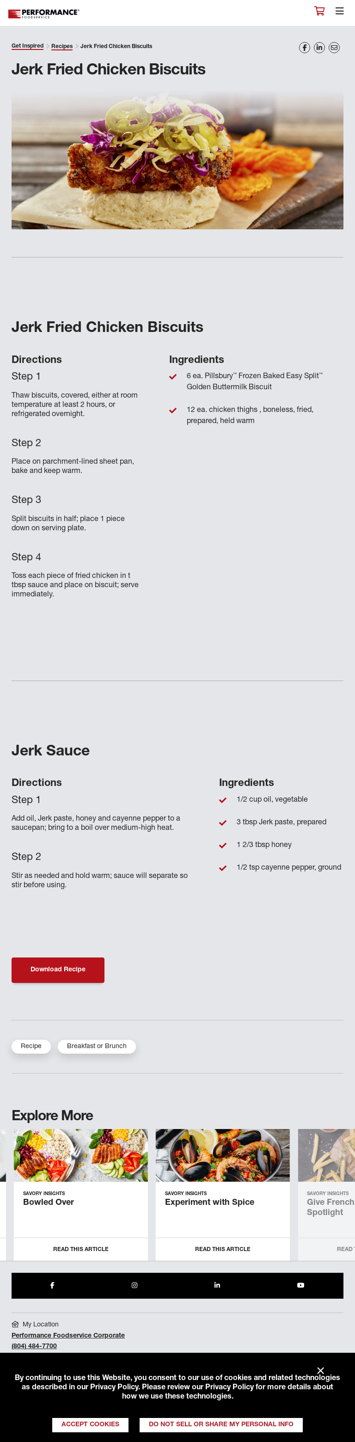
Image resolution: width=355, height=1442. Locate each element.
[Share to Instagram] (134, 1286)
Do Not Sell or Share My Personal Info (221, 1425)
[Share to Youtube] (301, 1286)
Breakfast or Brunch (97, 1046)
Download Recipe (58, 970)
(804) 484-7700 (34, 1347)
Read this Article (81, 1249)
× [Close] (320, 1371)
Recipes (62, 46)
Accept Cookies (90, 1425)
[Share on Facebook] (304, 47)
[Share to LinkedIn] (217, 1286)
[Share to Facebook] (52, 1286)
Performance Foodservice (44, 14)
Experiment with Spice (209, 1203)
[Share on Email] (334, 47)
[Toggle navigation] (339, 13)
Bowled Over (48, 1203)
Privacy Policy (114, 1388)
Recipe (31, 1046)
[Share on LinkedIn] (319, 47)
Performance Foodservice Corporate (68, 1336)
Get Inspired (27, 46)
